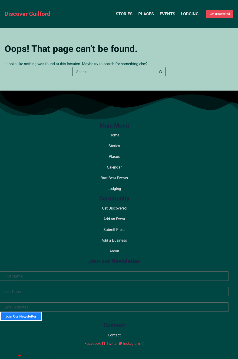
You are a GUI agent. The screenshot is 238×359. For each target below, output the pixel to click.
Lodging (189, 13)
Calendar (114, 167)
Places (146, 13)
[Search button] (160, 71)
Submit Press (114, 229)
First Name (8, 268)
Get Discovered (220, 14)
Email (4, 299)
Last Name (8, 284)
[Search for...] (114, 71)
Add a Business (114, 240)
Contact (114, 335)
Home (114, 135)
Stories (124, 13)
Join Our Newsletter (20, 316)
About (114, 251)
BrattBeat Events (114, 178)
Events (167, 13)
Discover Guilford (27, 13)
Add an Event (114, 219)
